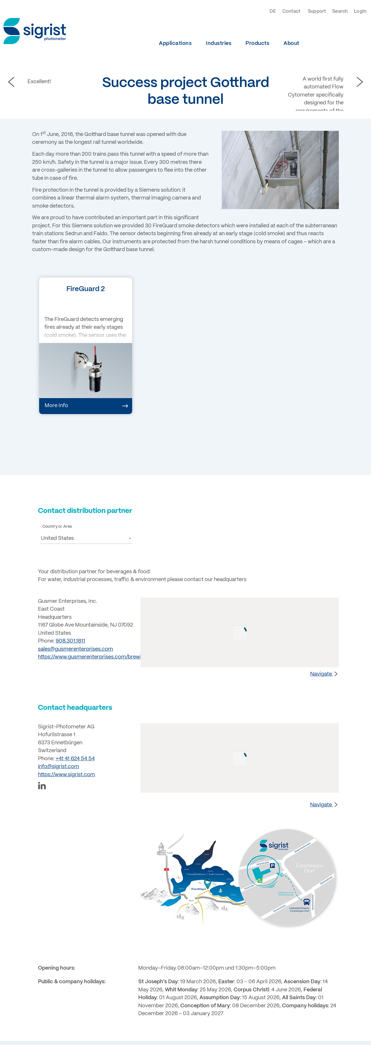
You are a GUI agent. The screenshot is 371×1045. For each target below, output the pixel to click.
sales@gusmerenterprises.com (75, 649)
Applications (175, 43)
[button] (85, 538)
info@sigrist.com (58, 766)
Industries (218, 43)
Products (257, 43)
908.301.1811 (70, 641)
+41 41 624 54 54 (75, 758)
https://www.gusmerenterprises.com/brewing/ (93, 657)
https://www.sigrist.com (66, 774)
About (291, 43)
